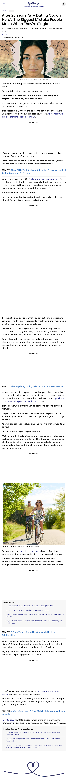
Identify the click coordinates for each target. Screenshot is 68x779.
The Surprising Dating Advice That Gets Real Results (37, 386)
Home (4, 11)
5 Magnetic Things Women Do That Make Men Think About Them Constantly (32, 740)
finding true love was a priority (44, 179)
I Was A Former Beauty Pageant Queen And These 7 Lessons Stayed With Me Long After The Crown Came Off (33, 746)
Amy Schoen (7, 35)
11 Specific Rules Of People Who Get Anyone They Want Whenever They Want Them (33, 733)
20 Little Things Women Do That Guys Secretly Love (27, 610)
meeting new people (30, 551)
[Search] (59, 4)
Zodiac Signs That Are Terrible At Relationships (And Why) (29, 606)
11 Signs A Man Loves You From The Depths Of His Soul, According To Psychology (33, 622)
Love (11, 11)
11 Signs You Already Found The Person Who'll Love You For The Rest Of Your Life (34, 615)
